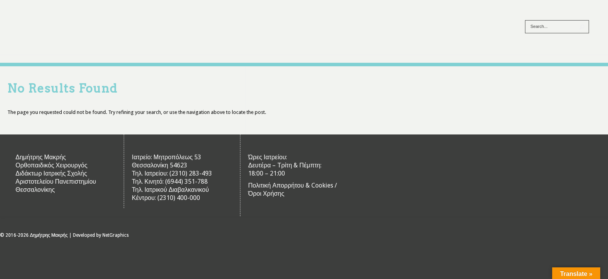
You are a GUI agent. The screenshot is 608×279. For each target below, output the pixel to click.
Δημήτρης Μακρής (49, 235)
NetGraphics (115, 235)
